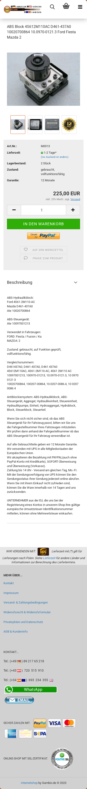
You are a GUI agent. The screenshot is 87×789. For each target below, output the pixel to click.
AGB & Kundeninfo (15, 631)
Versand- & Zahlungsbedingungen (25, 602)
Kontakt (8, 583)
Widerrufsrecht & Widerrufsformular (27, 612)
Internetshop (29, 783)
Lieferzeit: (14, 152)
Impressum (11, 593)
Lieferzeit (49, 558)
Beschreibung (19, 282)
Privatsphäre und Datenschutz (23, 622)
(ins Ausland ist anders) (54, 157)
